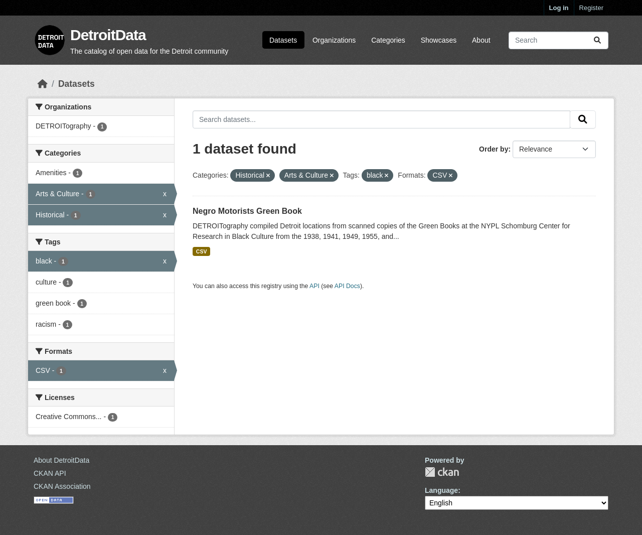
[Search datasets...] (558, 40)
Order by (493, 149)
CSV (201, 251)
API (314, 286)
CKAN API (50, 473)
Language (441, 490)
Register (591, 8)
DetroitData (108, 35)
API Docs (347, 286)
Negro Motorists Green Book (247, 211)
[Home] (43, 84)
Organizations (334, 40)
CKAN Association (62, 486)
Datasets (283, 40)
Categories (388, 40)
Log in (559, 8)
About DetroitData (61, 460)
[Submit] (597, 40)
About (481, 40)
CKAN (442, 472)
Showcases (439, 40)
